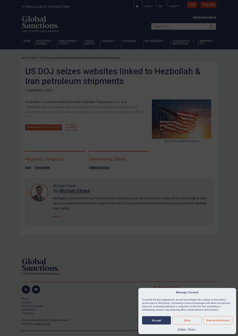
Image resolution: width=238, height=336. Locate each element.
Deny (187, 320)
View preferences (218, 320)
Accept (156, 320)
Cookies (182, 329)
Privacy (191, 329)
